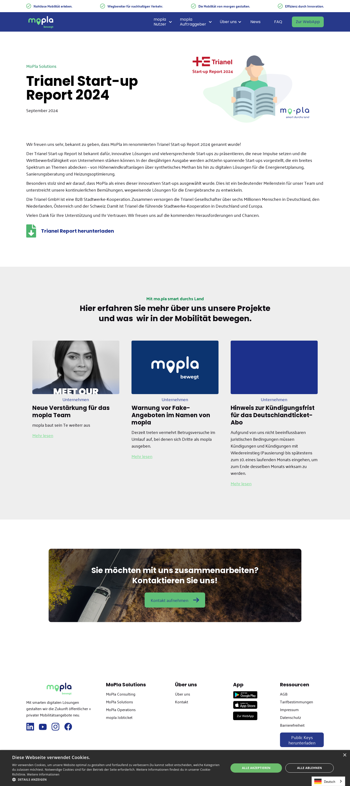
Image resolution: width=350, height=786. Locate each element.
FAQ (278, 22)
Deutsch (324, 781)
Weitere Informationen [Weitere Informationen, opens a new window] (43, 774)
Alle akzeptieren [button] (256, 768)
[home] (40, 22)
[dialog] (175, 768)
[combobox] (328, 781)
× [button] (344, 755)
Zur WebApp (308, 22)
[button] (165, 22)
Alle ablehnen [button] (309, 768)
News (255, 22)
